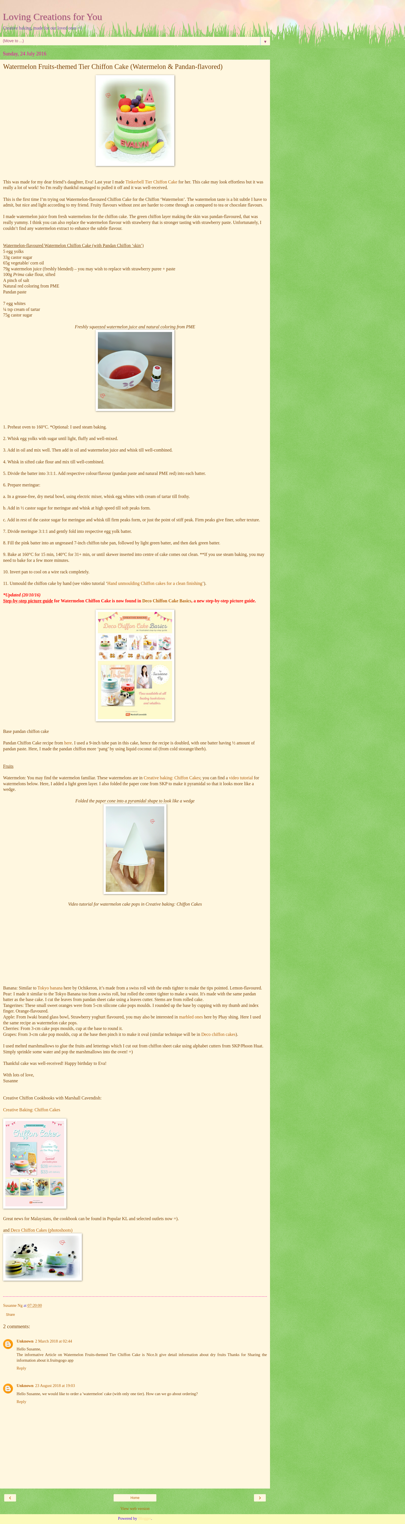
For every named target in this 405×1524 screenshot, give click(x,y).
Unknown (25, 1341)
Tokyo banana (49, 988)
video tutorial (241, 777)
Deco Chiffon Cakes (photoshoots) (42, 1230)
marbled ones (191, 1016)
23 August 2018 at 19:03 (55, 1385)
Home (135, 1498)
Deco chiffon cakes (218, 1034)
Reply (21, 1368)
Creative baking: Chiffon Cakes (172, 777)
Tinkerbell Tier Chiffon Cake (151, 181)
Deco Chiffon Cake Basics (167, 600)
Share (10, 1315)
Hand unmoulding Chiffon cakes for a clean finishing (154, 583)
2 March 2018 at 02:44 (53, 1341)
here (68, 742)
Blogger (144, 1518)
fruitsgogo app (62, 1360)
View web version (135, 1508)
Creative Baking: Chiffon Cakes (31, 1109)
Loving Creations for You (52, 16)
